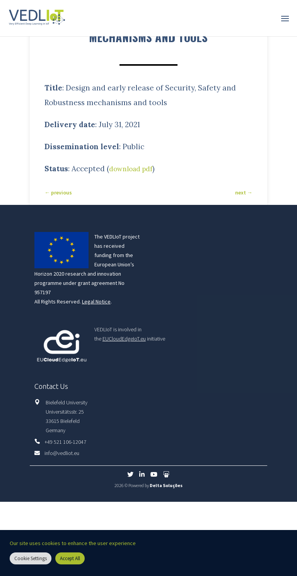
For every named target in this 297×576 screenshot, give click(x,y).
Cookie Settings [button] (30, 558)
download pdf (134, 168)
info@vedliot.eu (61, 453)
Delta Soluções (166, 485)
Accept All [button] (70, 558)
